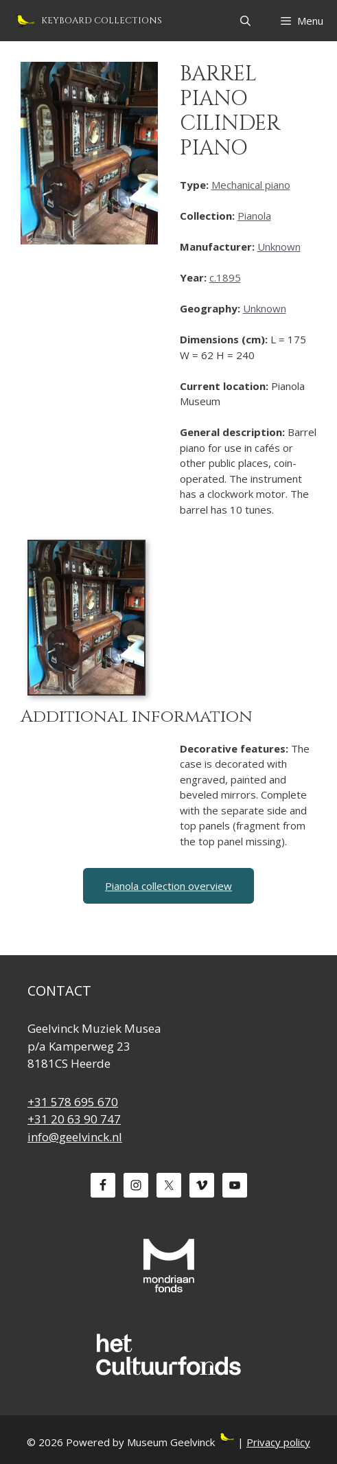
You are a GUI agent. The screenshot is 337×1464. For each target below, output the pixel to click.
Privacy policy (278, 1442)
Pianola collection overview (168, 886)
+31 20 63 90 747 (74, 1119)
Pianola (254, 215)
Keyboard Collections (101, 20)
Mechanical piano (250, 185)
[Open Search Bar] (244, 20)
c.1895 (225, 277)
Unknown (279, 246)
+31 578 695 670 (72, 1102)
